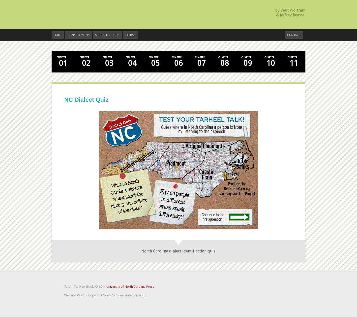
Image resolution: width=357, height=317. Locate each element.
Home (58, 35)
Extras (130, 35)
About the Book (107, 35)
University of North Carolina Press (130, 286)
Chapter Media (78, 35)
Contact (294, 35)
